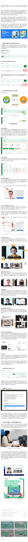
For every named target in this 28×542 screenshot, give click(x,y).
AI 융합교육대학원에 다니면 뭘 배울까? (6, 515)
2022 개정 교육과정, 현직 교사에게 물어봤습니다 (7, 514)
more (26, 520)
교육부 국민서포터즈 (4, 4)
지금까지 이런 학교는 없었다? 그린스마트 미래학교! (7, 513)
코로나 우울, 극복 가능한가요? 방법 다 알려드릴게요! (7, 516)
